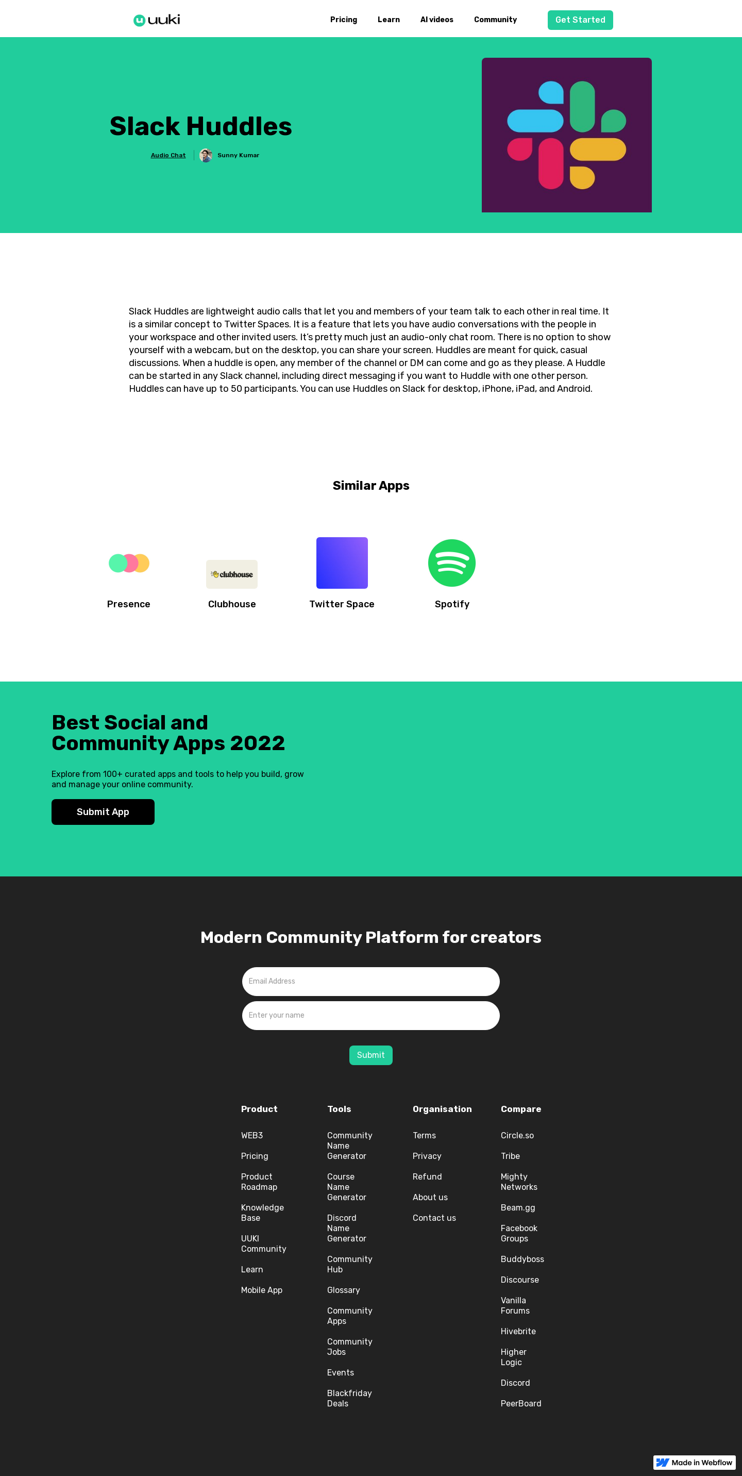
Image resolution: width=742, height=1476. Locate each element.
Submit (371, 1055)
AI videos (436, 19)
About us (430, 1197)
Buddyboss (522, 1259)
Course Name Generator (346, 1187)
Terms (424, 1135)
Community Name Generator (350, 1146)
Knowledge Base (262, 1213)
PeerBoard (521, 1403)
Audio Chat (168, 155)
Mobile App (261, 1290)
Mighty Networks (519, 1182)
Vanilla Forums (515, 1306)
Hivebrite (518, 1331)
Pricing (343, 19)
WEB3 (252, 1135)
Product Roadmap (259, 1182)
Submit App (103, 812)
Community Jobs (350, 1347)
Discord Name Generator (346, 1228)
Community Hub (350, 1264)
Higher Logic (514, 1357)
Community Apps (350, 1316)
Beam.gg (518, 1208)
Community (495, 19)
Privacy (427, 1156)
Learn (389, 19)
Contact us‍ (434, 1218)
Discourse (520, 1280)
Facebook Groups (519, 1233)
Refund (427, 1177)
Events (340, 1373)
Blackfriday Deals (349, 1398)
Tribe (510, 1156)
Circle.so (517, 1135)
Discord (515, 1383)
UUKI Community (263, 1244)
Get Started (580, 20)
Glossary (343, 1290)
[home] (160, 18)
